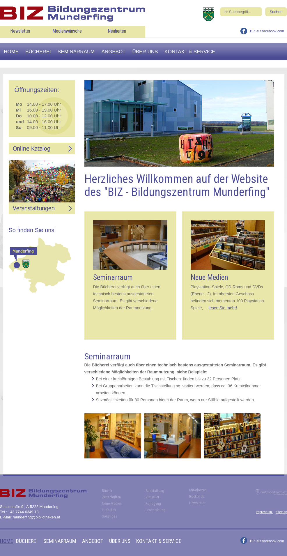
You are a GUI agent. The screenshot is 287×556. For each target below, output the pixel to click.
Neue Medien (112, 503)
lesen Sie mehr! (223, 308)
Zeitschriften (111, 497)
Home (11, 51)
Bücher (107, 490)
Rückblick (196, 496)
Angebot (113, 51)
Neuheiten (117, 31)
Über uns (145, 51)
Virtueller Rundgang (153, 500)
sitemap (281, 512)
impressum (264, 512)
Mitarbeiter (197, 490)
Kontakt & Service (189, 51)
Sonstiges (109, 516)
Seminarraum (76, 51)
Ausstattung (155, 490)
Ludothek (109, 510)
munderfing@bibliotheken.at (36, 517)
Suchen (276, 12)
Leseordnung (155, 510)
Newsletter (20, 31)
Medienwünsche (67, 31)
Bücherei (38, 51)
